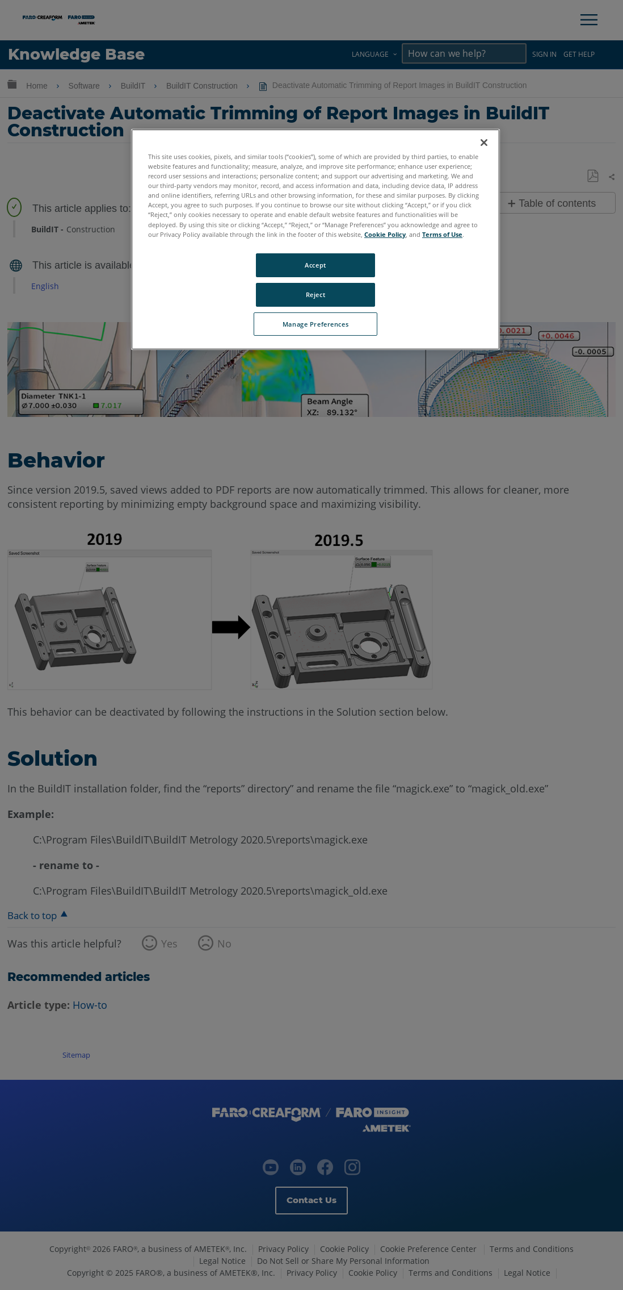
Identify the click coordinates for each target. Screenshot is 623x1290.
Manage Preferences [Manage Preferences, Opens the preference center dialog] (315, 324)
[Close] (484, 142)
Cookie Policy (385, 234)
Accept (315, 265)
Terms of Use (442, 234)
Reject (315, 294)
